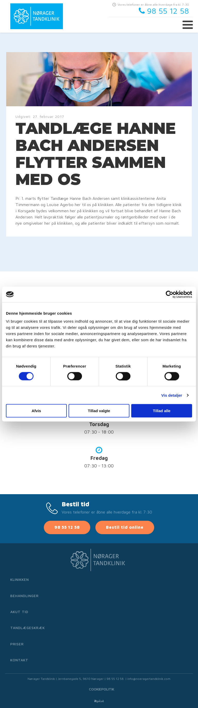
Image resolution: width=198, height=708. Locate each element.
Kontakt (19, 660)
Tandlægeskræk (27, 627)
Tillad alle (161, 411)
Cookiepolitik (101, 689)
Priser (17, 644)
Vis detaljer (171, 395)
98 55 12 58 (67, 527)
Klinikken (19, 579)
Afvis (36, 411)
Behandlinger (24, 595)
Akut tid (19, 611)
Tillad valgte (99, 411)
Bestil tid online (125, 527)
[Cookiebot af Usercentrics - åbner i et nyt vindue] (169, 294)
